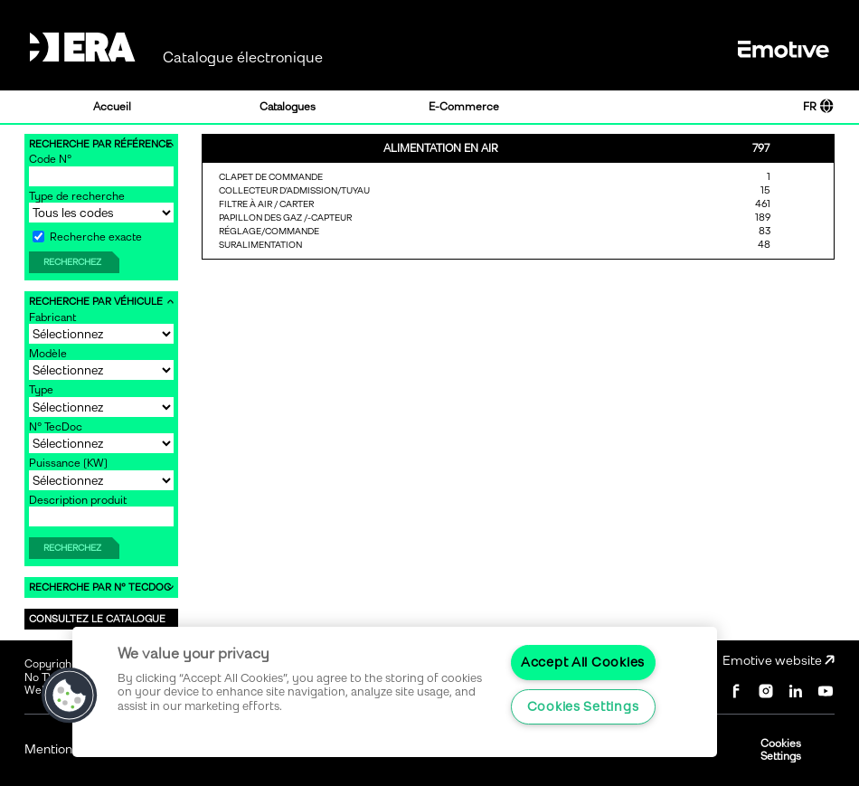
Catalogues (288, 106)
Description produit (78, 500)
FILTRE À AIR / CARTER (266, 204)
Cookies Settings (780, 749)
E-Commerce (464, 106)
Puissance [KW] (68, 463)
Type (41, 390)
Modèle (48, 353)
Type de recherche (77, 196)
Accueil (112, 106)
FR (818, 106)
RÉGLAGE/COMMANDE (269, 231)
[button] (70, 695)
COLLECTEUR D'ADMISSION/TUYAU (294, 190)
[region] (394, 692)
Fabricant (52, 317)
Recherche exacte (87, 237)
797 (760, 148)
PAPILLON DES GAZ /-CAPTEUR (285, 217)
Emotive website (778, 660)
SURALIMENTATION (260, 245)
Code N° (50, 159)
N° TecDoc (55, 427)
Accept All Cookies (583, 662)
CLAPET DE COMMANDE (271, 177)
